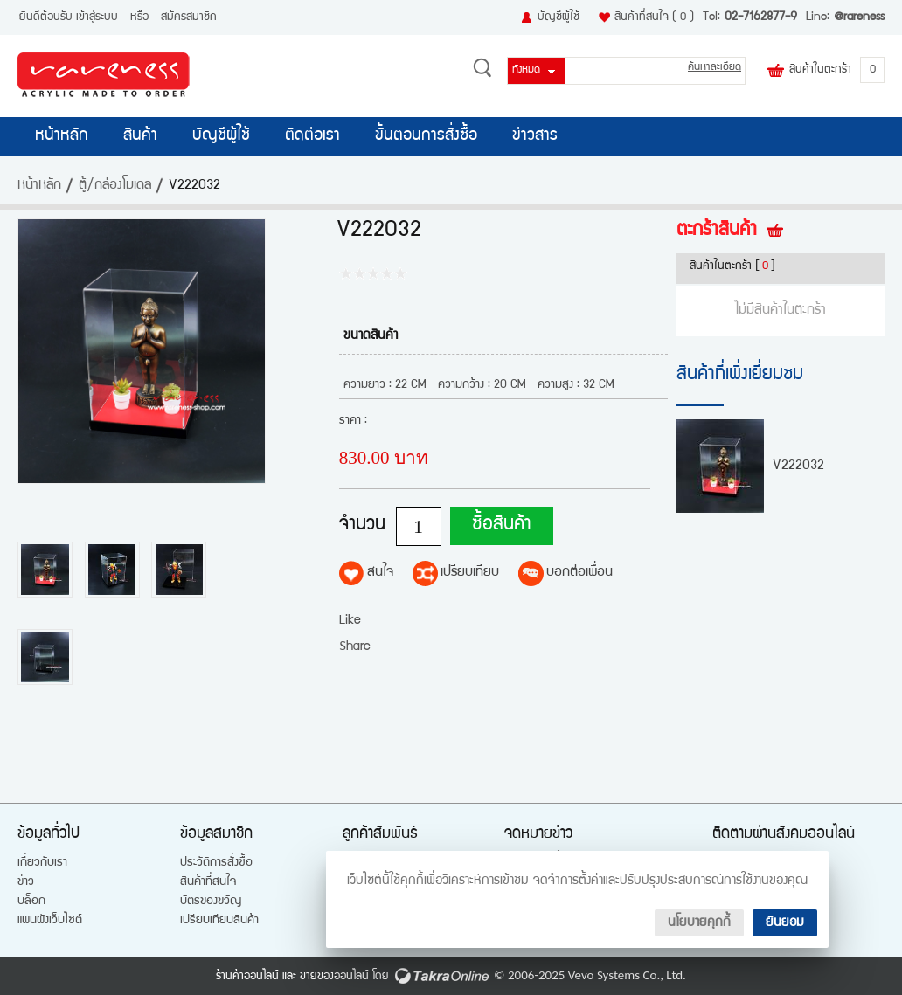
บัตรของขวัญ (210, 901)
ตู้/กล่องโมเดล (115, 186)
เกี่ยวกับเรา (42, 863)
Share (355, 647)
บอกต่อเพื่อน (579, 573)
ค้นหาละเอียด (714, 68)
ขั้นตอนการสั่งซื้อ (426, 136)
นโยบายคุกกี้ (699, 923)
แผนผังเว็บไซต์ (49, 921)
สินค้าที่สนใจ (654, 17)
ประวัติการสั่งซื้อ (216, 863)
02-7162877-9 (761, 17)
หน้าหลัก (61, 136)
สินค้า (140, 136)
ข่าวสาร (535, 136)
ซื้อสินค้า (496, 525)
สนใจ (380, 573)
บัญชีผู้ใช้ (558, 17)
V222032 (798, 466)
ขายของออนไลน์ (334, 976)
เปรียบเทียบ (470, 573)
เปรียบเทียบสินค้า (219, 921)
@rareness (859, 17)
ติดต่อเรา (312, 136)
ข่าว (25, 882)
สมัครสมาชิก (189, 17)
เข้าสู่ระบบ (97, 17)
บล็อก (31, 901)
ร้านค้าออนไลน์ (247, 976)
